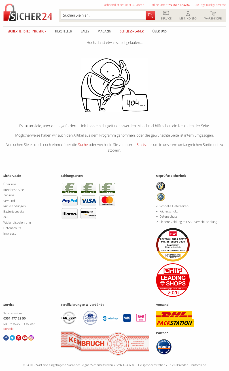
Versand (9, 201)
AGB (6, 217)
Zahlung (8, 195)
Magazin (104, 31)
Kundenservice (13, 190)
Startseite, (144, 144)
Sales (85, 31)
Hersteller (63, 31)
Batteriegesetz (13, 211)
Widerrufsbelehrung (17, 222)
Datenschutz (12, 228)
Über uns (159, 31)
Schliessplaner (132, 31)
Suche (83, 144)
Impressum (11, 233)
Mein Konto (188, 16)
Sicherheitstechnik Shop (27, 31)
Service (166, 16)
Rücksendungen (14, 206)
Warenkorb (213, 16)
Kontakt (8, 329)
